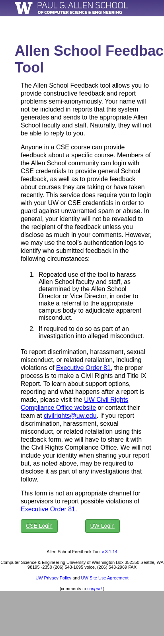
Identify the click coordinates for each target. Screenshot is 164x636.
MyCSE (144, 23)
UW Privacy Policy (53, 577)
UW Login (102, 525)
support (94, 588)
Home (115, 23)
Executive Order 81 (83, 367)
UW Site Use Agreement (105, 577)
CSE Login (39, 525)
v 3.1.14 (109, 551)
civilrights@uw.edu (70, 415)
